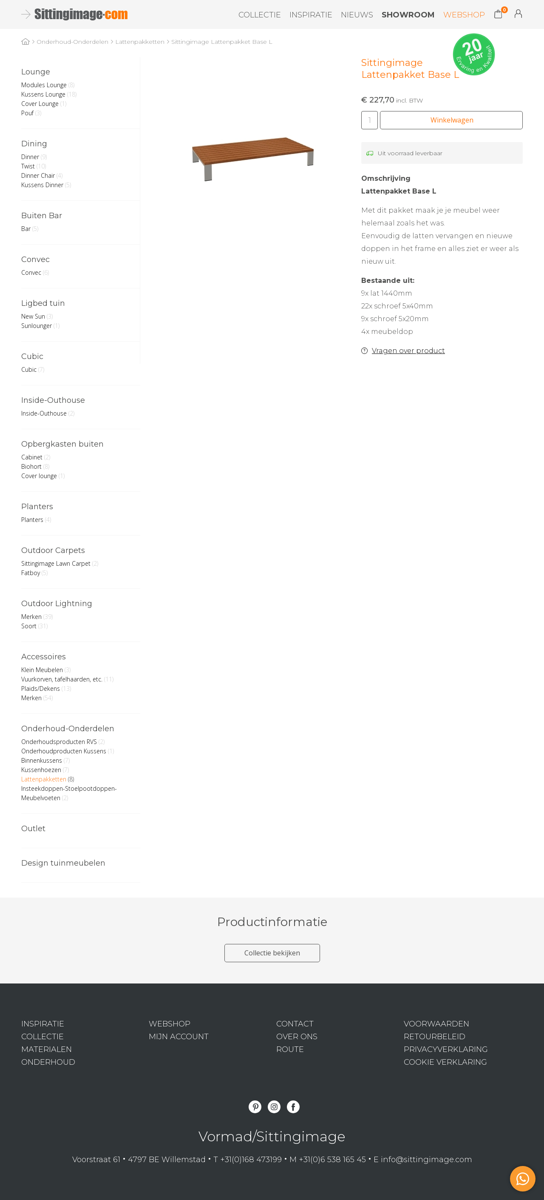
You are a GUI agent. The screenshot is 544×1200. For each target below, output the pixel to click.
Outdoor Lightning (56, 603)
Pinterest (255, 1106)
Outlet (33, 828)
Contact (295, 1024)
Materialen (46, 1049)
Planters (37, 506)
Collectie (259, 15)
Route (290, 1049)
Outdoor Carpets (53, 550)
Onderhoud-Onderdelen (67, 728)
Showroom (408, 15)
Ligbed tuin (43, 303)
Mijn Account (518, 13)
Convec (35, 259)
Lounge (35, 72)
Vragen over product (408, 351)
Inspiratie (310, 15)
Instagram (274, 1106)
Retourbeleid (434, 1036)
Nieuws (357, 15)
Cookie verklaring (445, 1062)
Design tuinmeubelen (63, 863)
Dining (34, 143)
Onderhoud (48, 1062)
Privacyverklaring (446, 1049)
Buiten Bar (41, 215)
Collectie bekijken (272, 953)
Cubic (32, 356)
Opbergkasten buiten (62, 444)
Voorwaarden (436, 1024)
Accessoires (43, 656)
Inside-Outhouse (53, 400)
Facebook (293, 1106)
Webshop (464, 15)
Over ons (296, 1036)
